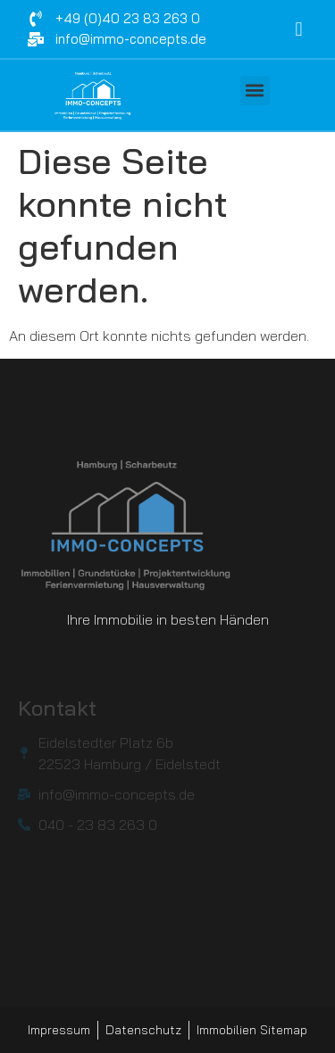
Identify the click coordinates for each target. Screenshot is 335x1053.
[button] (255, 90)
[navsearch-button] (298, 29)
